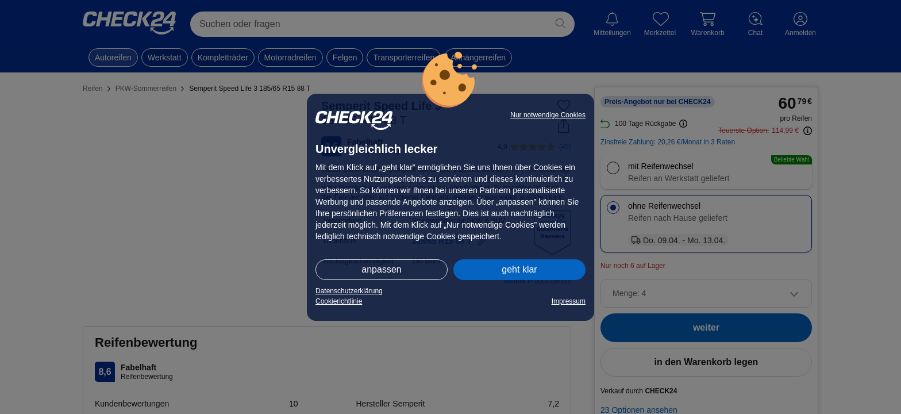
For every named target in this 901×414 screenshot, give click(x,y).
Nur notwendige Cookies (548, 115)
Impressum (569, 301)
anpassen (381, 269)
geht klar (519, 269)
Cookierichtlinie (338, 301)
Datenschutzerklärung (349, 291)
